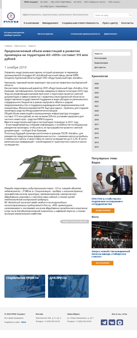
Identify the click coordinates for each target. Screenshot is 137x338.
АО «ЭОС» (44, 2)
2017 (96, 124)
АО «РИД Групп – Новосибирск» (54, 6)
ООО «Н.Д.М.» (114, 2)
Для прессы (100, 67)
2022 (96, 101)
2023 (96, 97)
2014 (96, 137)
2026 (96, 83)
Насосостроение (45, 34)
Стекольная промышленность (85, 34)
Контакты (127, 23)
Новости (32, 46)
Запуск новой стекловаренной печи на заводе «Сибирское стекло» (111, 254)
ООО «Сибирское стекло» (95, 2)
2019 (96, 115)
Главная (8, 46)
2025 (96, 88)
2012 (96, 146)
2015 (96, 133)
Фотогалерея (100, 58)
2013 (96, 142)
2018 (96, 119)
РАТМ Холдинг (31, 2)
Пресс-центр (110, 23)
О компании (31, 23)
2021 (96, 106)
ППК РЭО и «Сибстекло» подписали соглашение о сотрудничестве (107, 201)
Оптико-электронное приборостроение (14, 33)
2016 (96, 128)
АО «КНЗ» (78, 2)
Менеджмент (50, 23)
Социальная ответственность (80, 23)
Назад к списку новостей (74, 221)
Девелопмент (110, 34)
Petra (23, 322)
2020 (96, 110)
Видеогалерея (101, 62)
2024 (96, 92)
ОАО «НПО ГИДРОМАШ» (61, 2)
